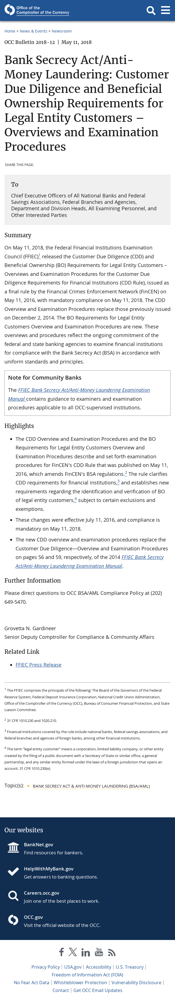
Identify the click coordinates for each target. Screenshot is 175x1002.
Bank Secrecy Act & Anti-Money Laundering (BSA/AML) (91, 786)
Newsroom (62, 31)
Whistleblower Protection (80, 982)
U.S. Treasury (130, 967)
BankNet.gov (38, 844)
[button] (151, 10)
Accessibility (98, 967)
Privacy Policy (45, 967)
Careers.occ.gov (41, 893)
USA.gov (73, 967)
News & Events (33, 31)
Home (9, 31)
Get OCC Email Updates (97, 990)
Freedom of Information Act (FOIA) (87, 975)
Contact (61, 990)
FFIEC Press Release (38, 664)
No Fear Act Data (31, 982)
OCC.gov (33, 917)
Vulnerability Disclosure (136, 982)
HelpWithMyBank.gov (48, 868)
